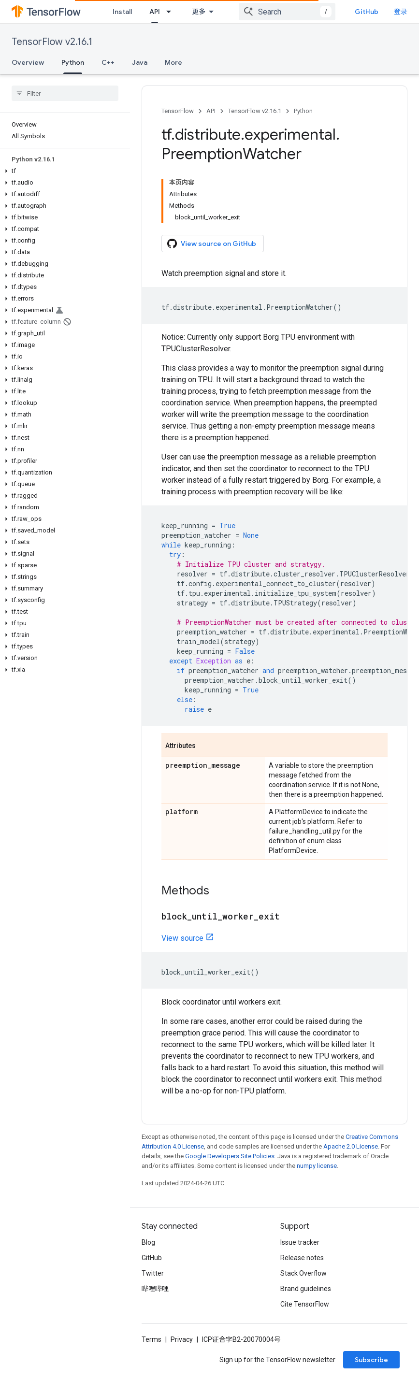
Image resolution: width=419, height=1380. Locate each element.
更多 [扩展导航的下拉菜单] (198, 11)
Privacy (182, 1339)
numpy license (317, 1165)
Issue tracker (299, 1242)
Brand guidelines (305, 1289)
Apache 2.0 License (350, 1146)
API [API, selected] (154, 11)
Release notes (302, 1258)
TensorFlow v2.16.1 (52, 42)
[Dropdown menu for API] (171, 11)
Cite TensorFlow (304, 1304)
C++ (108, 62)
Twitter (153, 1273)
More (173, 62)
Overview (28, 62)
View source (182, 938)
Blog (148, 1242)
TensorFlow (177, 111)
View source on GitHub (211, 243)
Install (122, 11)
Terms (151, 1339)
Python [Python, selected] (72, 62)
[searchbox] (65, 93)
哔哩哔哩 (155, 1289)
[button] (63, 171)
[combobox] (287, 11)
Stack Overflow (303, 1273)
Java (139, 62)
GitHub (366, 11)
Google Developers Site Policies (230, 1156)
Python (303, 111)
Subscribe (371, 1359)
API (211, 111)
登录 (400, 11)
